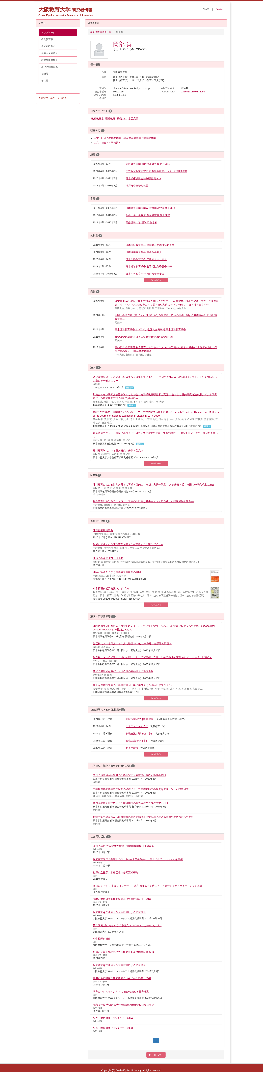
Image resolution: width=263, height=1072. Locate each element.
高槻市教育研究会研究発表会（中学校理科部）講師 (122, 899)
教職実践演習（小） (137, 740)
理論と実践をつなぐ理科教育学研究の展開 (117, 572)
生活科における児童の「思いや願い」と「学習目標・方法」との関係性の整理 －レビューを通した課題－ (152, 657)
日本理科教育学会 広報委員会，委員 (146, 259)
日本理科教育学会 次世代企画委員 (145, 273)
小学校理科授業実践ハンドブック (112, 588)
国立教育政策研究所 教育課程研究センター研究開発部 (156, 171)
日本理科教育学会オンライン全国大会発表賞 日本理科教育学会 (150, 329)
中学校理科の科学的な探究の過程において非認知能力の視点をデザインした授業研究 (141, 789)
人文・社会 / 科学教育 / (107, 142)
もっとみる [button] (156, 280)
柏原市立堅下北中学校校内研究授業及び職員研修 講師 (123, 951)
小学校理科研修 (102, 938)
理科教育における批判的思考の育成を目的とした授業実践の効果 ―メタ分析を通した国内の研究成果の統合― (155, 484)
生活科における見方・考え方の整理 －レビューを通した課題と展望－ (132, 643)
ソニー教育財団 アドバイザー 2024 (113, 1018)
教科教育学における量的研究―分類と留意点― (119, 450)
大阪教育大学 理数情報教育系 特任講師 (148, 164)
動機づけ (122, 118)
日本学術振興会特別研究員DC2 (143, 178)
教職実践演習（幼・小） (139, 733)
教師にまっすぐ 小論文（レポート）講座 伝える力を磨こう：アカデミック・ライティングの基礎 (148, 885)
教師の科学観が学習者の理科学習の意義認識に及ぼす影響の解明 (129, 775)
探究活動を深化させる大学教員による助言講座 (119, 912)
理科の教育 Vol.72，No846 (108, 558)
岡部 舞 (122, 44)
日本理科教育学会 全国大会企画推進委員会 (150, 244)
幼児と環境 (132, 747)
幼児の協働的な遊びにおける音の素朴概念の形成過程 (123, 671)
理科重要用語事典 (103, 530)
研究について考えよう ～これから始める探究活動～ (122, 991)
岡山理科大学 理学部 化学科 (141, 222)
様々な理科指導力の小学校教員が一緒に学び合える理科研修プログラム (133, 685)
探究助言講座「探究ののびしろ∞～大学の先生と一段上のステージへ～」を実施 (138, 859)
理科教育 (110, 118)
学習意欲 (133, 118)
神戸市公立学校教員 (137, 185)
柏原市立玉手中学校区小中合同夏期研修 (115, 872)
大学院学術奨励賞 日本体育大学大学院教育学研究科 (144, 336)
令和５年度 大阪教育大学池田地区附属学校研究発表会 (123, 1004)
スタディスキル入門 (137, 726)
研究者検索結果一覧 (100, 32)
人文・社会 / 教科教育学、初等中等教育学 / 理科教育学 (125, 138)
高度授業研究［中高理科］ (141, 719)
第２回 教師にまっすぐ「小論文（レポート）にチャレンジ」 (127, 925)
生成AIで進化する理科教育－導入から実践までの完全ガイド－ (128, 544)
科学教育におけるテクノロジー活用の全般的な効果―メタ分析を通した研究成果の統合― (143, 501)
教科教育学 (97, 118)
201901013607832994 (193, 91)
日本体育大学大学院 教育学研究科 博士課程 (150, 208)
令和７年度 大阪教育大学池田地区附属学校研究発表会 (123, 846)
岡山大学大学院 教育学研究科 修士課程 (148, 215)
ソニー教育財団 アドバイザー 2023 (113, 1027)
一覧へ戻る (156, 1055)
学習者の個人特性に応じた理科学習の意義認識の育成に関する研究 (130, 803)
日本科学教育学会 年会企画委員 (144, 252)
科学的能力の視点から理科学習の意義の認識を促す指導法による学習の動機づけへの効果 (143, 816)
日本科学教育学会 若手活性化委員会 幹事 (149, 266)
